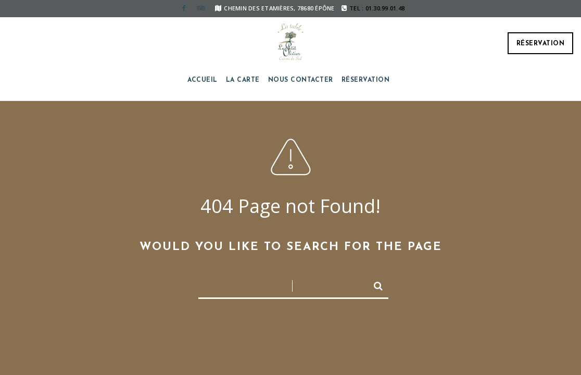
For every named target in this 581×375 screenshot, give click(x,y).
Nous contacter (300, 80)
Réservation (540, 44)
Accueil (202, 80)
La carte (243, 80)
